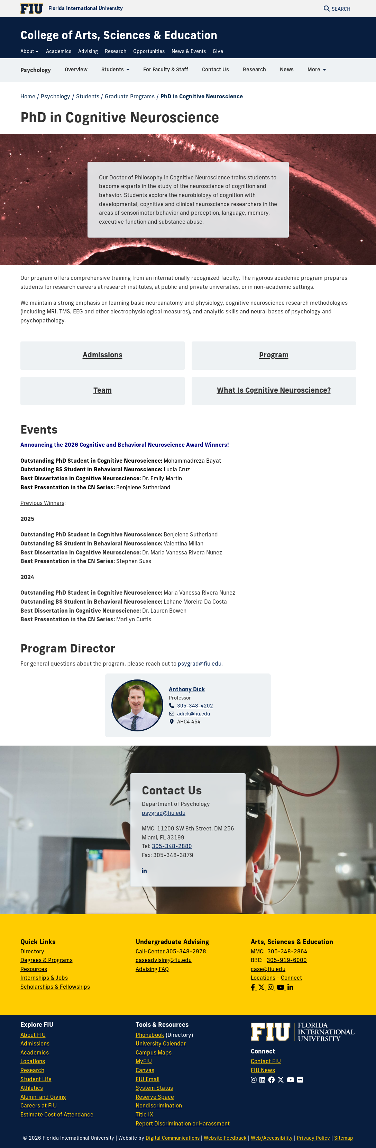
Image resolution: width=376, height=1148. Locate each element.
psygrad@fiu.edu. (200, 663)
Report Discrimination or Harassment (183, 1123)
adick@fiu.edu (193, 714)
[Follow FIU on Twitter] (282, 1080)
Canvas (145, 1070)
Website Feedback (225, 1138)
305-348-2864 (287, 951)
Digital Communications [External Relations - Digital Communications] (173, 1138)
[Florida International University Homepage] (104, 8)
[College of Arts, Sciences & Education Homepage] (118, 35)
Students (87, 96)
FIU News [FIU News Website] (263, 1070)
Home (27, 96)
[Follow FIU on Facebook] (272, 1080)
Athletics (31, 1087)
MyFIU (144, 1061)
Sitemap (343, 1138)
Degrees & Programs (46, 959)
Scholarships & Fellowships (55, 986)
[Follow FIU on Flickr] (301, 1080)
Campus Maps (154, 1052)
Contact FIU (266, 1061)
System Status (154, 1087)
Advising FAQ (152, 968)
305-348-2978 (186, 951)
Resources (33, 968)
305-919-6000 (287, 959)
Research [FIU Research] (32, 1070)
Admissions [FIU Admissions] (34, 1043)
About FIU (33, 1034)
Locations (263, 977)
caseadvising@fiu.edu (164, 959)
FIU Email (147, 1079)
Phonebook (150, 1034)
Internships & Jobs (44, 977)
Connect (291, 977)
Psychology (35, 70)
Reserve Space (155, 1096)
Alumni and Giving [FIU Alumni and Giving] (43, 1096)
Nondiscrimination (159, 1105)
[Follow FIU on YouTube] (292, 1080)
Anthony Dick (187, 689)
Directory (32, 951)
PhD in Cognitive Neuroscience (202, 96)
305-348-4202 (195, 706)
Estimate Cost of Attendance (56, 1114)
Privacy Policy (313, 1138)
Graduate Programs (130, 96)
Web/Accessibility (272, 1138)
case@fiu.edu (268, 968)
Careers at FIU (38, 1105)
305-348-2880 (172, 846)
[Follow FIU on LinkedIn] (263, 1080)
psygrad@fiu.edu (163, 812)
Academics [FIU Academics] (34, 1052)
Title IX (144, 1114)
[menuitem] (30, 51)
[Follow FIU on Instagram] (255, 1080)
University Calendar (161, 1043)
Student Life (36, 1079)
